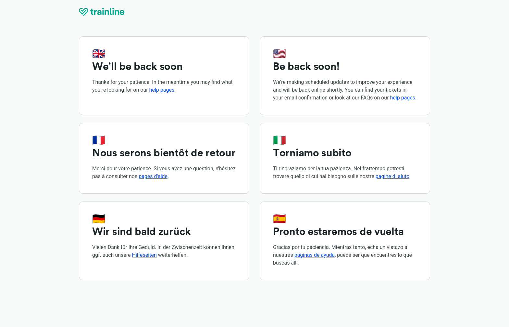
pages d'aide (153, 176)
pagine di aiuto (392, 176)
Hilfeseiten (144, 255)
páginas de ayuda (314, 255)
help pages (162, 90)
